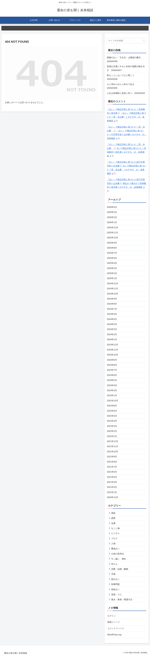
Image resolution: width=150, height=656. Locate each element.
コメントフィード (115, 628)
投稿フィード (113, 622)
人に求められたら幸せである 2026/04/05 (121, 86)
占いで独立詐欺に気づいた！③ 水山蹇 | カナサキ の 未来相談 (126, 170)
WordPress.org (114, 634)
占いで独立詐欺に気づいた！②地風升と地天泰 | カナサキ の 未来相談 (126, 152)
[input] (126, 40)
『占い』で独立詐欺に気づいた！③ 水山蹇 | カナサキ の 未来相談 (126, 117)
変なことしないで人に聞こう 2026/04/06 (121, 77)
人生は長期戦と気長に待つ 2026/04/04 (126, 93)
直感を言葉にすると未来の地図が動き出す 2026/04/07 (126, 68)
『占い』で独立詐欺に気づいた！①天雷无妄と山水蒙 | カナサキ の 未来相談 (127, 135)
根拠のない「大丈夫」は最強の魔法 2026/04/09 (125, 59)
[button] (144, 40)
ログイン (111, 616)
